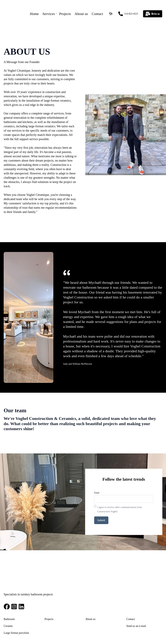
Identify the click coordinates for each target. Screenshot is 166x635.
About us (81, 8)
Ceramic (8, 597)
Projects (65, 8)
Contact (97, 8)
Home (34, 8)
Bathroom (9, 590)
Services (48, 8)
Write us (153, 7)
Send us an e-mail (136, 597)
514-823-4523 (128, 7)
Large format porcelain (16, 604)
